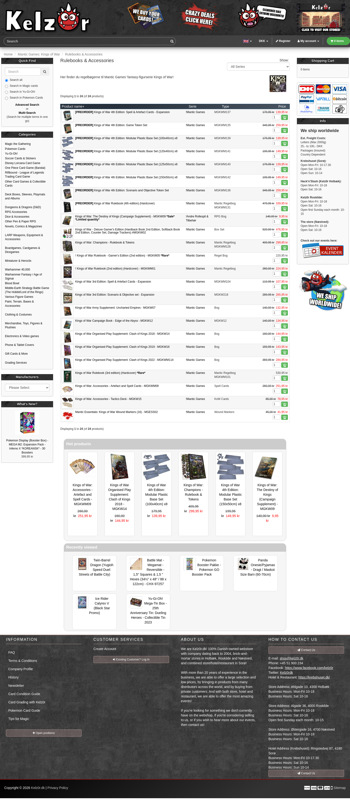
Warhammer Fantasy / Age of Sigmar (23, 276)
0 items (337, 41)
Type (225, 106)
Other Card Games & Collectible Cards (25, 183)
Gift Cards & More (16, 353)
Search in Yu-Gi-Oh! (20, 92)
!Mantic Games (195, 112)
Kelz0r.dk (38, 788)
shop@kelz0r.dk (291, 658)
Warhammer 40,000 (17, 269)
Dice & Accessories (17, 216)
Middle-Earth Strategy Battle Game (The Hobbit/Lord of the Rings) (27, 290)
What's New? (27, 404)
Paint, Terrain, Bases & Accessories (19, 303)
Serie (193, 106)
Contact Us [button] (306, 650)
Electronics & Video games (22, 336)
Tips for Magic (18, 719)
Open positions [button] (44, 733)
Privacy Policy (57, 788)
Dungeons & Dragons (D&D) (23, 207)
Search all (13, 80)
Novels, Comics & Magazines (23, 226)
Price (282, 106)
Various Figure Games (19, 296)
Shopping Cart (322, 61)
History (13, 677)
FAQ (11, 652)
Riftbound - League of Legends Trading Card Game (24, 174)
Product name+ (73, 106)
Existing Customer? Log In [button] (131, 659)
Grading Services (16, 362)
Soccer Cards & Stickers (20, 158)
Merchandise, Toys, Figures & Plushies (23, 325)
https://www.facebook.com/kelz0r (309, 668)
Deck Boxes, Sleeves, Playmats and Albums (25, 196)
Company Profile (20, 669)
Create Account (104, 649)
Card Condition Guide (24, 694)
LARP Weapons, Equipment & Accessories (24, 237)
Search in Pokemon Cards (24, 98)
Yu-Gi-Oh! (11, 153)
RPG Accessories (16, 212)
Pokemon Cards (15, 149)
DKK (263, 41)
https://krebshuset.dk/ (314, 677)
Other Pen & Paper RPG (20, 221)
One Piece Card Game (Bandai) (25, 168)
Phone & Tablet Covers (19, 345)
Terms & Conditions (22, 661)
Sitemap (340, 788)
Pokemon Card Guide (24, 710)
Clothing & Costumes (18, 314)
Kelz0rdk (286, 672)
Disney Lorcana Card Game (22, 163)
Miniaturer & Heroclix (18, 260)
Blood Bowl (12, 283)
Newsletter (16, 685)
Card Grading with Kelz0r (26, 702)
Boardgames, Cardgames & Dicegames (22, 250)
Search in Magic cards (21, 86)
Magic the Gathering (18, 144)
